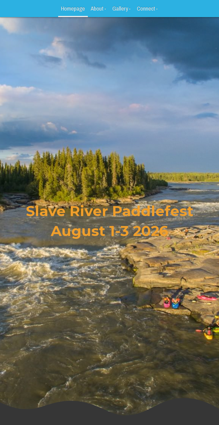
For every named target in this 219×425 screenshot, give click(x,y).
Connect (146, 8)
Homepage (73, 8)
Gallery (120, 8)
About (97, 8)
